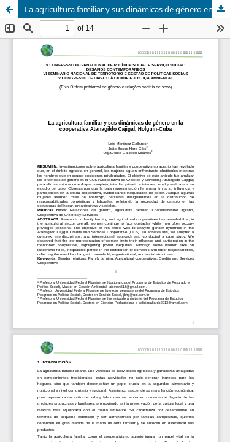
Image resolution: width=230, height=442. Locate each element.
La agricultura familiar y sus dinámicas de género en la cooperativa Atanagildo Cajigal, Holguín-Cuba (127, 9)
